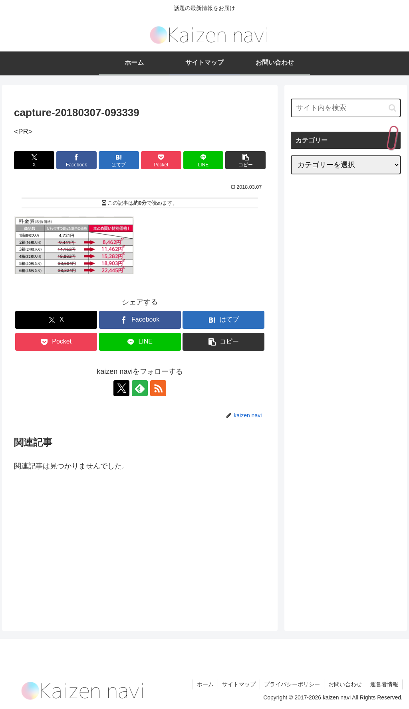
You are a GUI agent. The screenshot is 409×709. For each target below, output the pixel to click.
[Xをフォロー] (121, 388)
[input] (345, 108)
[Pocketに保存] (161, 160)
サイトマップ (239, 684)
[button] (245, 160)
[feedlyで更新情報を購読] (140, 388)
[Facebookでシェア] (76, 160)
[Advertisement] (81, 543)
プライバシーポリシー (292, 684)
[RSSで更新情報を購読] (158, 388)
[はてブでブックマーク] (119, 160)
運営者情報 (384, 684)
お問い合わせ (345, 684)
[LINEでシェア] (203, 160)
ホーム (205, 684)
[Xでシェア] (34, 160)
